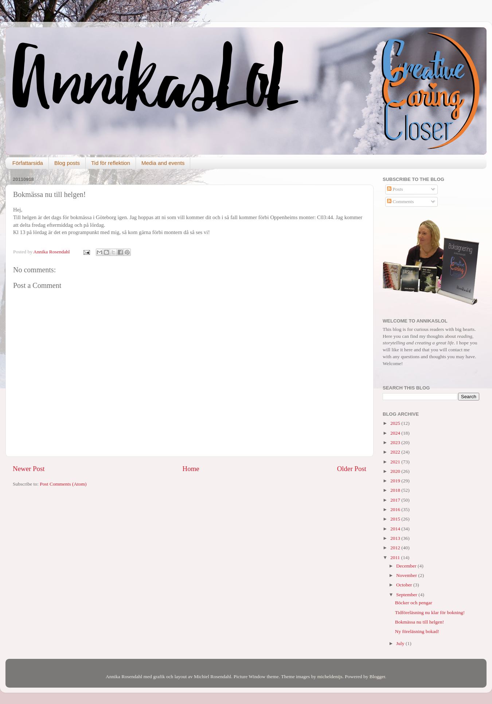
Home (191, 468)
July (401, 643)
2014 (395, 528)
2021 (395, 461)
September (407, 594)
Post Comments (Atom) (63, 484)
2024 (395, 433)
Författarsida (27, 163)
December (407, 566)
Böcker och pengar (413, 602)
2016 (395, 509)
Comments (400, 201)
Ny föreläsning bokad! (417, 631)
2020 (395, 471)
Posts (395, 189)
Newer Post (29, 468)
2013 (395, 538)
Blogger (377, 676)
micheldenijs (330, 676)
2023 (395, 442)
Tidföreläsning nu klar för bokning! (430, 612)
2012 (395, 547)
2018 (395, 490)
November (407, 575)
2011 (395, 557)
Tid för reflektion (110, 163)
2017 (395, 500)
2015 (395, 519)
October (404, 585)
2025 (395, 423)
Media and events (162, 163)
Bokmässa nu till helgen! (419, 622)
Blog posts (67, 163)
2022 (395, 452)
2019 (395, 480)
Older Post (351, 468)
